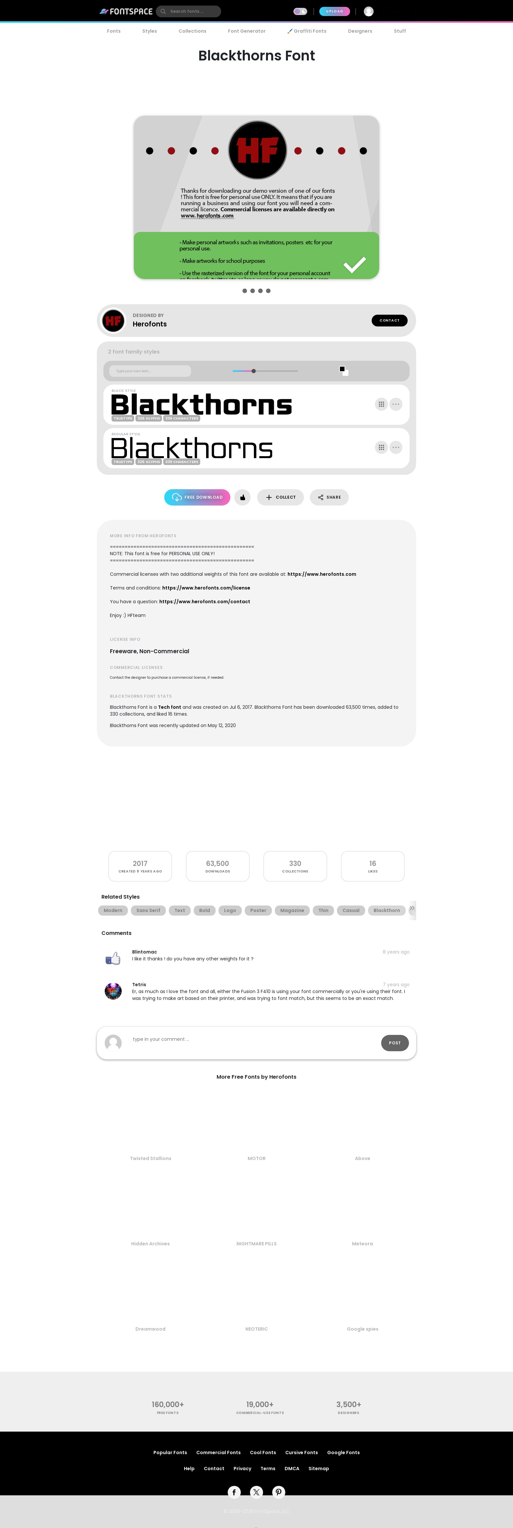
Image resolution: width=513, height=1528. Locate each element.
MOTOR (257, 1158)
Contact (390, 320)
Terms (267, 1468)
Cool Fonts (263, 1452)
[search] (188, 11)
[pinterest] (278, 1492)
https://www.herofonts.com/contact (204, 601)
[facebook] (234, 1492)
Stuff (400, 31)
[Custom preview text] (150, 371)
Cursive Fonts (301, 1452)
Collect (280, 497)
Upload (334, 11)
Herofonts (150, 324)
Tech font (169, 707)
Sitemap (319, 1468)
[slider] (253, 371)
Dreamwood (150, 1329)
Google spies (363, 1329)
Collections (192, 31)
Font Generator (247, 31)
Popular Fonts (170, 1452)
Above (362, 1158)
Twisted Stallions (150, 1158)
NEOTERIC (256, 1329)
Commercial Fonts (218, 1452)
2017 (140, 863)
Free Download (197, 497)
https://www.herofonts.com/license (206, 588)
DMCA (292, 1468)
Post (395, 1043)
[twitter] (256, 1492)
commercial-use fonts (260, 1412)
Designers (360, 31)
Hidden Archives (150, 1243)
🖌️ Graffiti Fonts (307, 31)
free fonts (168, 1412)
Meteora (362, 1243)
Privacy (242, 1468)
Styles (149, 31)
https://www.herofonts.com (322, 574)
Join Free (398, 11)
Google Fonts (343, 1452)
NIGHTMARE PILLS (257, 1243)
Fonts (114, 31)
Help (189, 1468)
